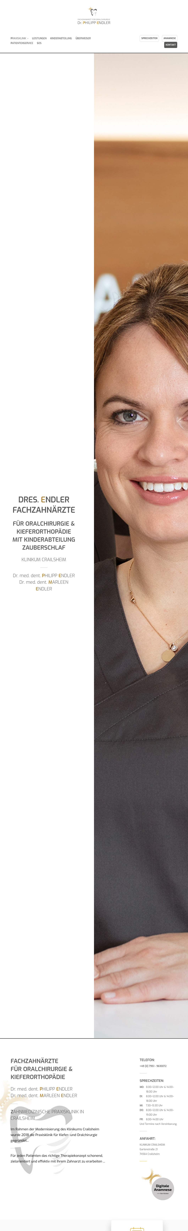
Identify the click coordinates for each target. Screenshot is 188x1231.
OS (39, 43)
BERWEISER (83, 38)
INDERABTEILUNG (61, 38)
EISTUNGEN (39, 38)
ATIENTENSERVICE (22, 43)
